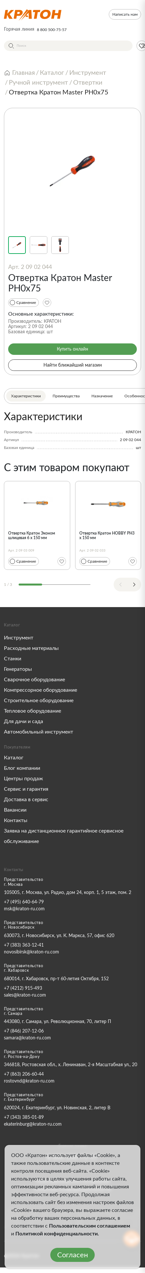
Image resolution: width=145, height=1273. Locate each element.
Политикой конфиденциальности (56, 1233)
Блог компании (22, 768)
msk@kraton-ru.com (24, 909)
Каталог (14, 757)
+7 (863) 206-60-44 (24, 1074)
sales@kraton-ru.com (25, 995)
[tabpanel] (72, 431)
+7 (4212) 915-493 (23, 988)
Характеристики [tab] (26, 396)
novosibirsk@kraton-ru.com (31, 952)
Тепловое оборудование (32, 711)
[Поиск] (68, 46)
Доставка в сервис (26, 799)
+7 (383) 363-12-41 (24, 945)
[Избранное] (47, 302)
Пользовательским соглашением (89, 1226)
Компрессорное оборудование (40, 690)
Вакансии (15, 810)
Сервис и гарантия (26, 789)
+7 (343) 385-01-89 (24, 1117)
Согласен (72, 1255)
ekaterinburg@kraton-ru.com (33, 1124)
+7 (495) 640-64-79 (24, 902)
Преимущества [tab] (66, 396)
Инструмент (18, 637)
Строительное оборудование (38, 700)
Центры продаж (23, 778)
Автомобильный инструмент (38, 732)
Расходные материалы (31, 648)
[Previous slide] (120, 584)
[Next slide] (134, 584)
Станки (12, 658)
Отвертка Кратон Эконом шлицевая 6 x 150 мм (31, 535)
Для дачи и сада (23, 721)
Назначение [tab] (102, 396)
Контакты (15, 820)
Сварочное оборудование (34, 679)
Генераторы (18, 669)
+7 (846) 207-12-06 (24, 1031)
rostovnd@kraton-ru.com (29, 1081)
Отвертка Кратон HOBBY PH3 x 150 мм (107, 535)
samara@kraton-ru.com (27, 1038)
